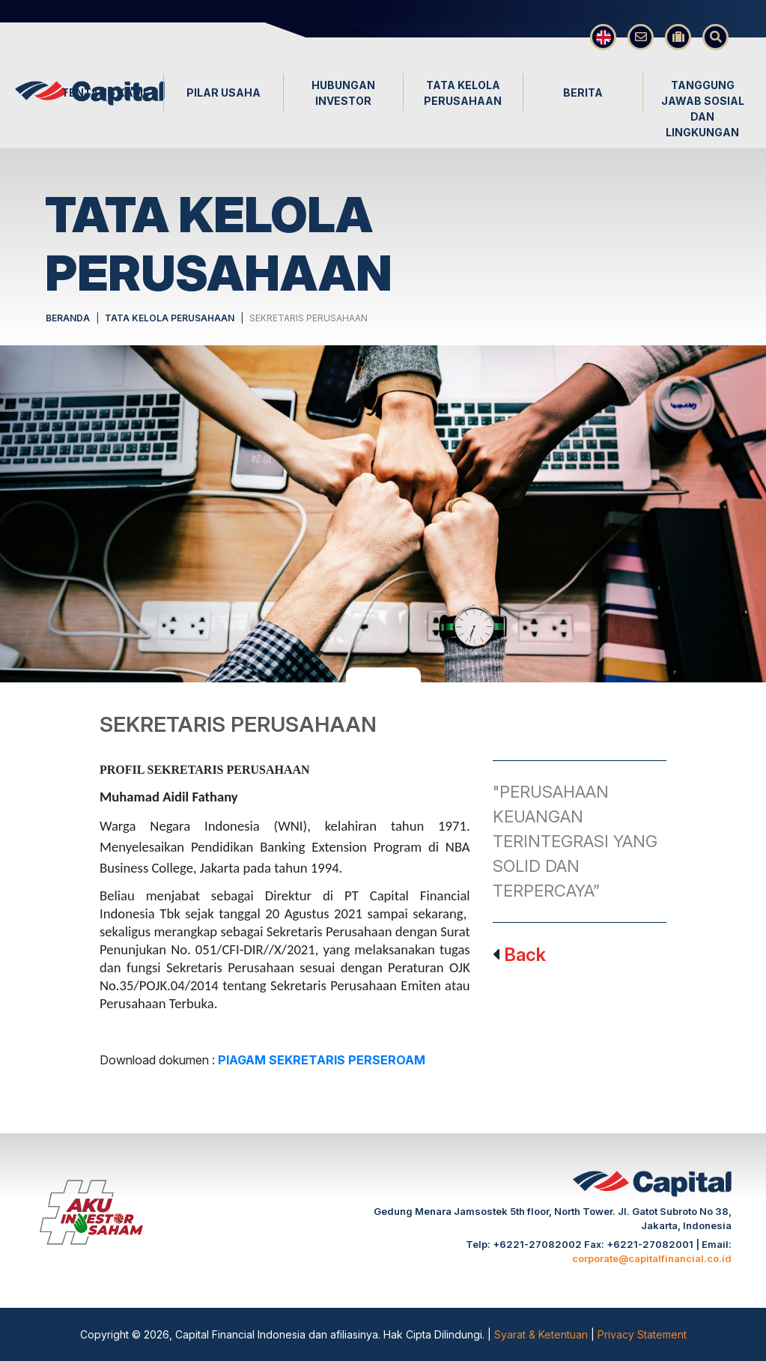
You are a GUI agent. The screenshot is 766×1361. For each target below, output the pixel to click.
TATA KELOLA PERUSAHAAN (169, 318)
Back (525, 955)
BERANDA (68, 318)
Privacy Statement (642, 1334)
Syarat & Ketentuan (542, 1334)
